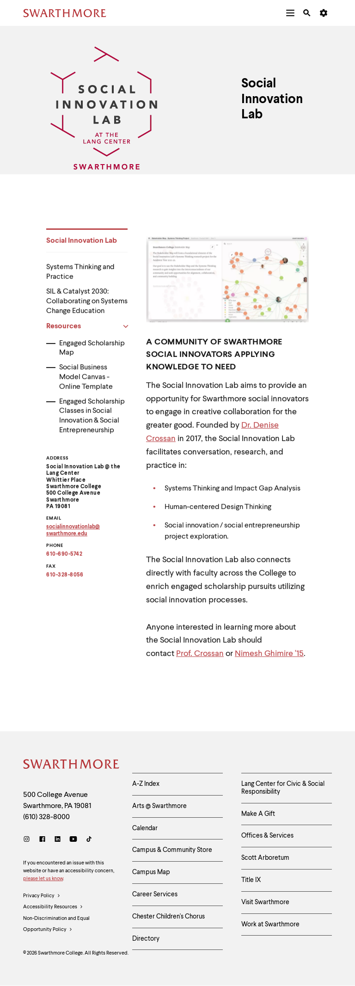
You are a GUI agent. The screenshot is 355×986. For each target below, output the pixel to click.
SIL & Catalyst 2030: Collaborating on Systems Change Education (87, 305)
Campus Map (151, 872)
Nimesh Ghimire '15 (269, 657)
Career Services (155, 894)
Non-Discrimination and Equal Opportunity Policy (56, 926)
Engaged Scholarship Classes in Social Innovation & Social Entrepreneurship (92, 420)
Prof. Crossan (200, 657)
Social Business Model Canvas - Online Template (86, 380)
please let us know (43, 879)
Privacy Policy (42, 896)
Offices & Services (267, 836)
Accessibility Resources (53, 907)
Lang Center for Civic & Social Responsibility (282, 788)
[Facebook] (42, 840)
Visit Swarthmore (265, 902)
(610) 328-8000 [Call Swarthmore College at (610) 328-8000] (46, 817)
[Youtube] (73, 840)
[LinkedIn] (57, 840)
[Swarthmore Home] (70, 765)
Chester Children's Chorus (168, 916)
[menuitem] (290, 13)
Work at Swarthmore (270, 924)
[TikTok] (89, 840)
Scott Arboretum (265, 858)
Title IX (251, 880)
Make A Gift (258, 814)
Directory (145, 939)
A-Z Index (145, 784)
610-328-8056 (64, 579)
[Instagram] (28, 840)
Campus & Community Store (172, 850)
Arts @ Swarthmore (159, 806)
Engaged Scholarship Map (92, 352)
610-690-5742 (64, 558)
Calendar (145, 828)
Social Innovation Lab (81, 244)
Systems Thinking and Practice (80, 275)
